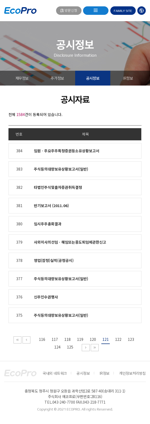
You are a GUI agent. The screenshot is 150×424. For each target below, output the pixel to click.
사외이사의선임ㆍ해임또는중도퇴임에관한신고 (70, 242)
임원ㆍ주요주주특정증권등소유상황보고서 (66, 150)
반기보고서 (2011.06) (51, 205)
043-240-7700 (63, 402)
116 (42, 339)
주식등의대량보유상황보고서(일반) (61, 169)
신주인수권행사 (46, 297)
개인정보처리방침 (132, 373)
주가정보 (57, 78)
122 (118, 339)
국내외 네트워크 (55, 373)
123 (131, 339)
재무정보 (22, 78)
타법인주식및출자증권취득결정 (58, 187)
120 (93, 339)
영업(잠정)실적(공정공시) (54, 260)
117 (55, 339)
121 (105, 339)
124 (57, 347)
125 (70, 347)
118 (67, 339)
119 (80, 339)
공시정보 (92, 78)
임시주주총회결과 (47, 223)
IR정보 (128, 78)
